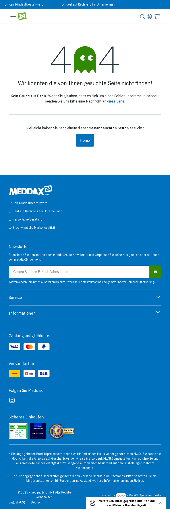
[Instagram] (12, 400)
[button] (155, 271)
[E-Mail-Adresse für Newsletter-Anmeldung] (79, 271)
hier (140, 481)
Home (85, 140)
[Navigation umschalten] (13, 16)
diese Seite (115, 101)
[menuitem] (17, 502)
